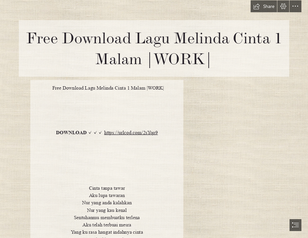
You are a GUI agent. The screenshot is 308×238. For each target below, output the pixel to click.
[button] (264, 6)
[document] (154, 119)
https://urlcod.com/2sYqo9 (131, 132)
